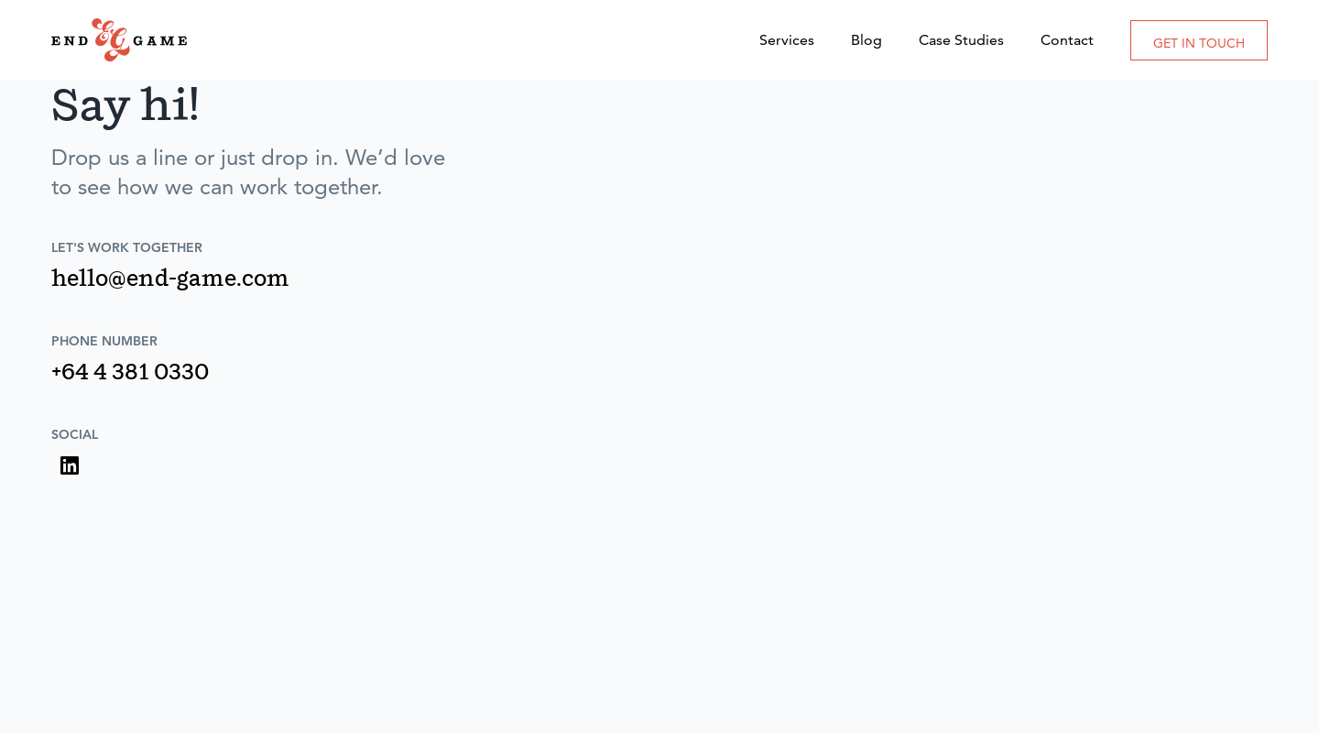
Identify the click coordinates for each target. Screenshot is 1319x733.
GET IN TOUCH (1199, 43)
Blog (866, 40)
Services (786, 40)
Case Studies (961, 40)
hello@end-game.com (170, 280)
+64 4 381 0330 (130, 374)
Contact (1067, 40)
